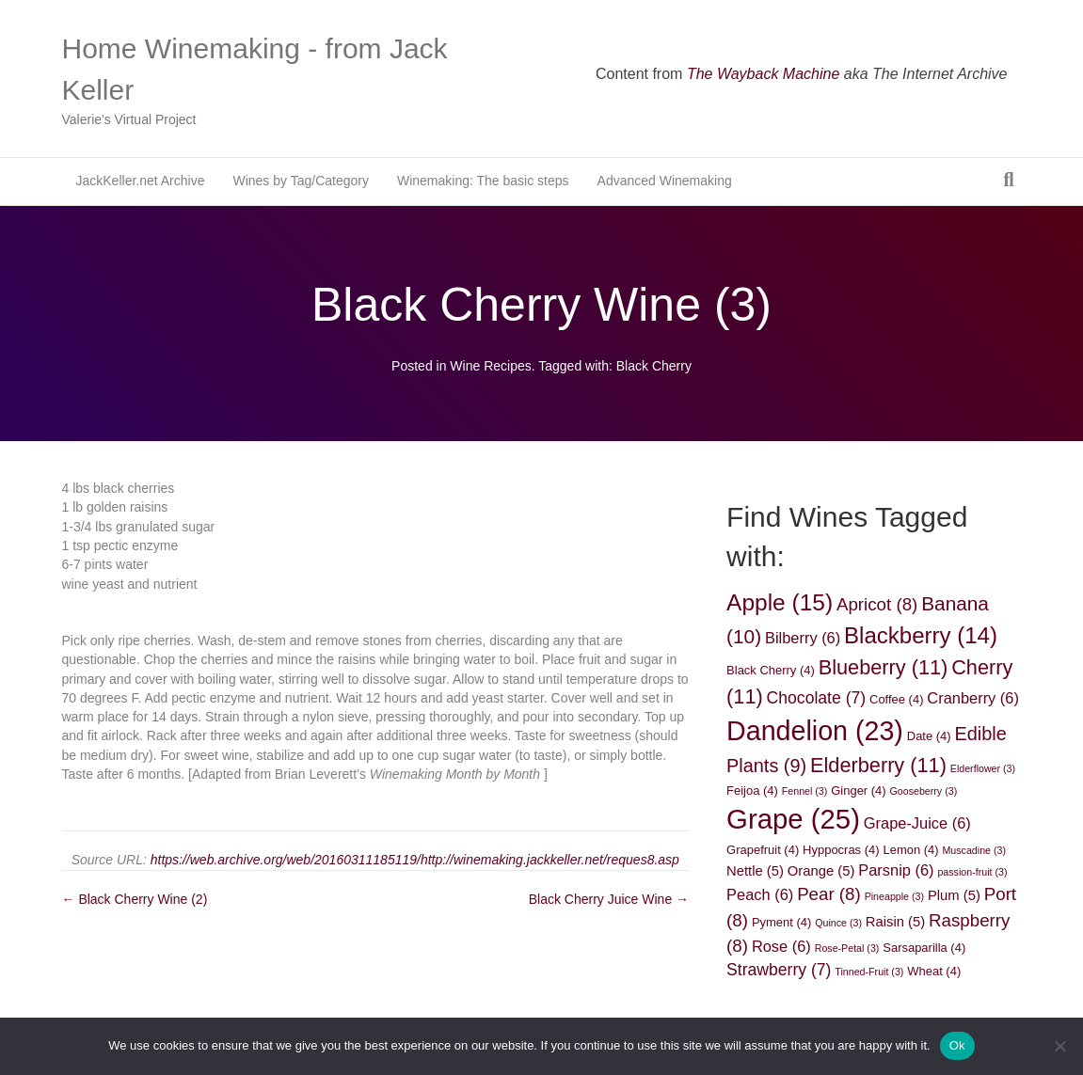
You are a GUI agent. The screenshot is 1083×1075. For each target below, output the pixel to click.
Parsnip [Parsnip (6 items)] (895, 870)
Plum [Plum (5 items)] (954, 895)
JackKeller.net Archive (140, 180)
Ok (957, 1045)
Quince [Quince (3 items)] (838, 922)
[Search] (1008, 180)
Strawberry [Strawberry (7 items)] (778, 969)
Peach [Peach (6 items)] (759, 894)
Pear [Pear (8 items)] (829, 894)
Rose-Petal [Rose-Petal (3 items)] (847, 948)
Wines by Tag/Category (300, 180)
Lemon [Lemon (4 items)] (910, 850)
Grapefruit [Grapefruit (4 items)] (762, 850)
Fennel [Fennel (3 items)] (805, 791)
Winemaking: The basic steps (483, 180)
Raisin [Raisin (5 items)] (895, 921)
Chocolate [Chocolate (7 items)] (817, 697)
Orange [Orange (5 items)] (821, 870)
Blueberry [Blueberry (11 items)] (883, 667)
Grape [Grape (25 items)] (793, 818)
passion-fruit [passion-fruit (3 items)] (972, 871)
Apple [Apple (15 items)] (779, 602)
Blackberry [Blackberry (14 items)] (920, 635)
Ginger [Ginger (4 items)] (858, 790)
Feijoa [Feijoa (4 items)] (752, 790)
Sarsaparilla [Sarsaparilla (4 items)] (924, 948)
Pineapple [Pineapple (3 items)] (894, 896)
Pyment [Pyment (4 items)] (781, 922)
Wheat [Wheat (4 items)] (934, 971)
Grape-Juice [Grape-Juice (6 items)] (917, 822)
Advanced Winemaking (664, 180)
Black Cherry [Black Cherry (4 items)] (770, 670)
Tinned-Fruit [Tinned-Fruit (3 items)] (869, 971)
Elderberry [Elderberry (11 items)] (878, 765)
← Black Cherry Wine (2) (135, 899)
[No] (1059, 1045)
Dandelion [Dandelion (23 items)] (814, 731)
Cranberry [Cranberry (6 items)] (973, 697)
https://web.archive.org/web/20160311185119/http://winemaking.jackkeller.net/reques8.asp (415, 859)
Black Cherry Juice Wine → (609, 899)
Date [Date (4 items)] (929, 736)
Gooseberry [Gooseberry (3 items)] (924, 791)
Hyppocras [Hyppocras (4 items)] (841, 850)
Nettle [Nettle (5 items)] (755, 870)
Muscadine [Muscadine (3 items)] (974, 850)
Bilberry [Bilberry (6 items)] (802, 637)
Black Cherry (654, 365)
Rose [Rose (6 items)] (781, 946)
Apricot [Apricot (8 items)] (876, 604)
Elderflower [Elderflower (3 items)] (982, 768)
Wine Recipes (490, 365)
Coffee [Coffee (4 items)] (896, 699)
